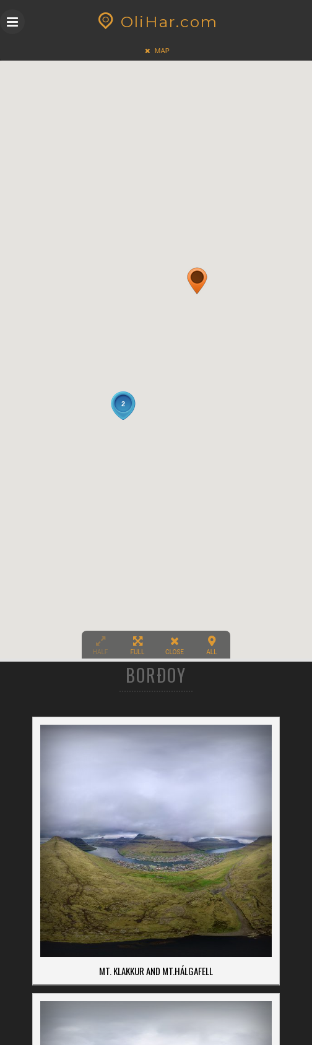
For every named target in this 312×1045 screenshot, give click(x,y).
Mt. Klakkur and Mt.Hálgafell (156, 971)
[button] (197, 280)
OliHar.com (156, 21)
